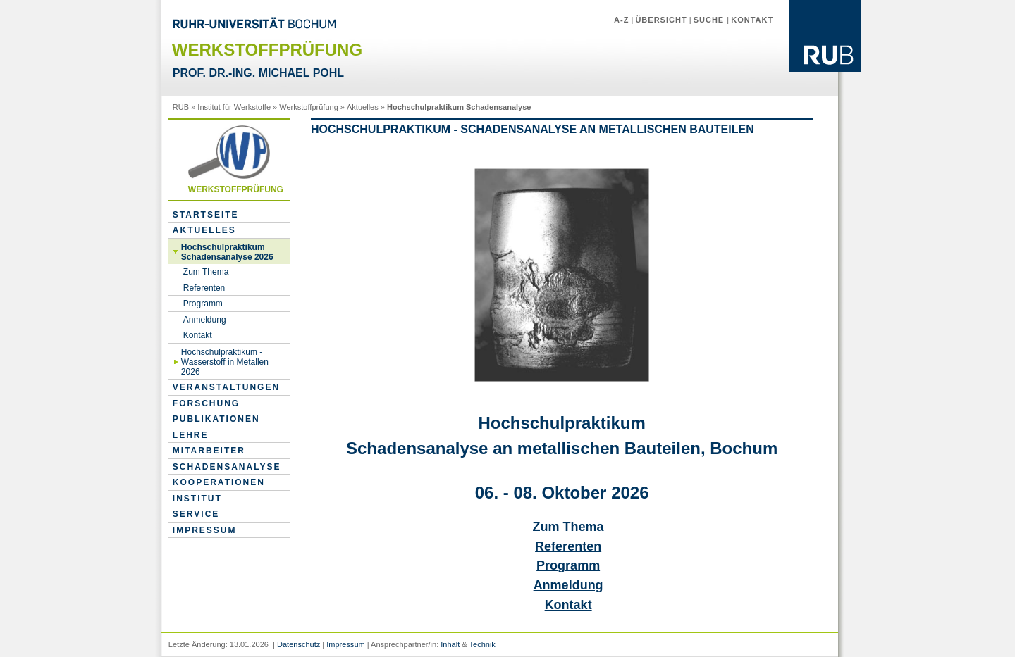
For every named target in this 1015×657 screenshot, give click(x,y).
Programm (203, 303)
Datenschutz (298, 644)
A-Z (621, 19)
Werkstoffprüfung (308, 107)
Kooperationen (219, 482)
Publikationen (216, 419)
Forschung (206, 403)
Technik (482, 644)
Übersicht (661, 19)
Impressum (205, 530)
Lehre (191, 435)
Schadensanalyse (227, 467)
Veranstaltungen (226, 387)
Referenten (204, 288)
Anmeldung (204, 320)
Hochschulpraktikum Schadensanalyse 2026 (227, 252)
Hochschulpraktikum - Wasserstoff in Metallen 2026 (225, 362)
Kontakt (752, 19)
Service (196, 514)
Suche (710, 19)
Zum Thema (205, 272)
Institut (197, 498)
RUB (181, 107)
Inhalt (450, 644)
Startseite (206, 215)
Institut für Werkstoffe (234, 107)
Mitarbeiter (209, 451)
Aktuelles (363, 107)
